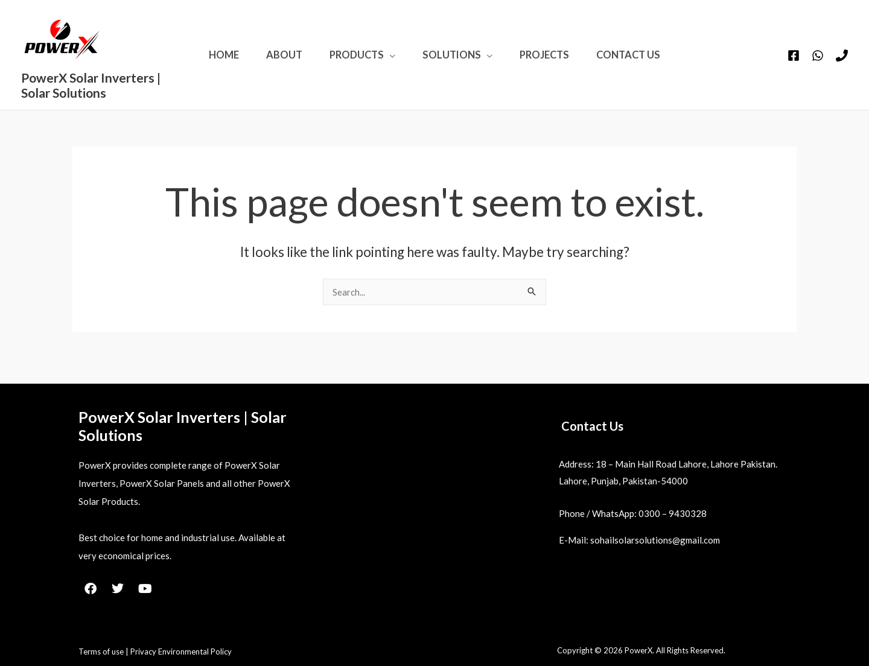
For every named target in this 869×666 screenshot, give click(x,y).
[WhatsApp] (818, 63)
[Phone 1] (842, 63)
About (271, 62)
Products (352, 62)
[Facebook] (794, 63)
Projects (558, 62)
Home (201, 62)
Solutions (456, 62)
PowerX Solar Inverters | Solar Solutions (66, 92)
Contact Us (651, 62)
